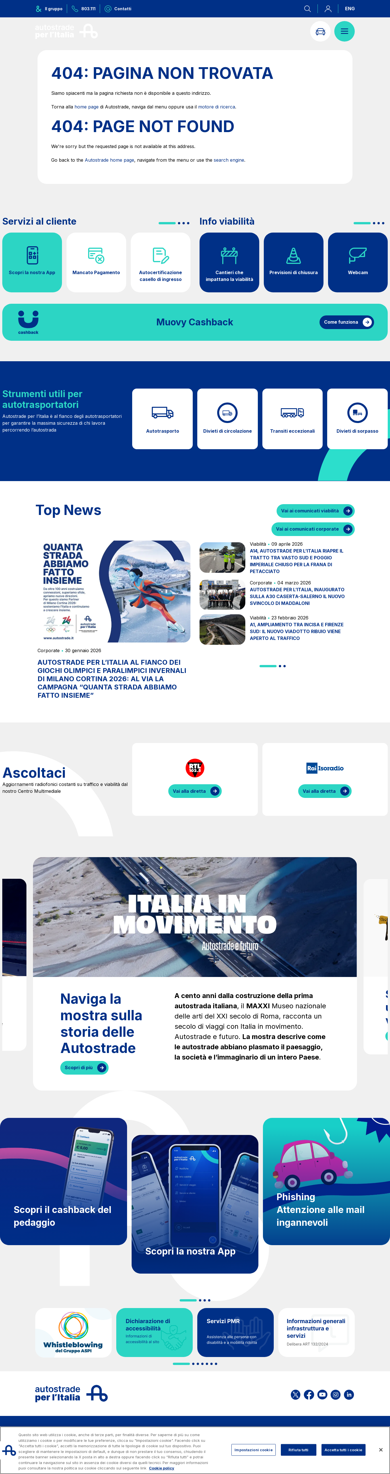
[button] (167, 223)
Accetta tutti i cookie (343, 1449)
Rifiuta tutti (299, 1449)
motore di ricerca (216, 107)
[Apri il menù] (344, 31)
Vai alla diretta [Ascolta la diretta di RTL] (189, 791)
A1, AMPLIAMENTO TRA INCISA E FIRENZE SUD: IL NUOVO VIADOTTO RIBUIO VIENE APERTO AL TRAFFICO (297, 631)
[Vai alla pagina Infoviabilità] (320, 31)
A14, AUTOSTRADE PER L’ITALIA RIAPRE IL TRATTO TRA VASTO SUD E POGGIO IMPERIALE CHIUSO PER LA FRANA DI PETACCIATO (296, 561)
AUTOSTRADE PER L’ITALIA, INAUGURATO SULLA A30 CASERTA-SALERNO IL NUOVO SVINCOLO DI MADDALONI (297, 596)
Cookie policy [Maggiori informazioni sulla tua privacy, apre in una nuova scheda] (161, 1468)
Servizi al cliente (39, 221)
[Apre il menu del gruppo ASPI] (51, 8)
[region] (195, 1450)
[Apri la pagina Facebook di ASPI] (309, 1393)
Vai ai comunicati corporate (307, 529)
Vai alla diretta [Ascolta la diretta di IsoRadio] (319, 791)
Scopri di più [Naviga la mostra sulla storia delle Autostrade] (79, 1067)
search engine (229, 160)
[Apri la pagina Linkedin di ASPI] (349, 1393)
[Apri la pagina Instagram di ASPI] (336, 1393)
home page (86, 107)
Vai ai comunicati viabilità (310, 511)
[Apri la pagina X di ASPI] (295, 1393)
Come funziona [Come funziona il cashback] (341, 322)
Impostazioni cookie (253, 1449)
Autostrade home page (109, 160)
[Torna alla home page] (66, 31)
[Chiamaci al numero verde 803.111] (83, 8)
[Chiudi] (381, 1450)
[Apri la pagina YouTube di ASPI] (322, 1393)
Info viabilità (227, 221)
